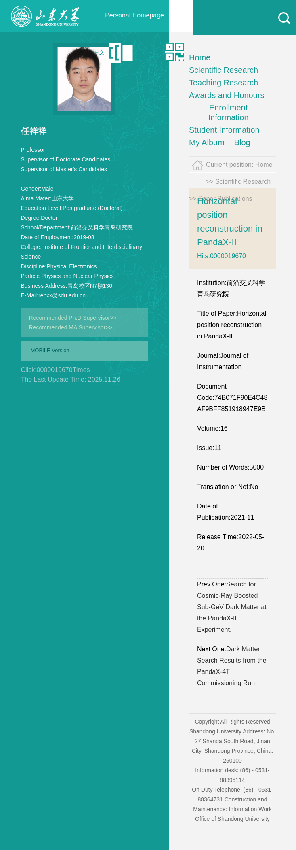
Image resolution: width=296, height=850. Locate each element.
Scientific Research (223, 70)
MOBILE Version (50, 350)
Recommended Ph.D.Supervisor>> (73, 317)
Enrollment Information (228, 112)
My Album (207, 142)
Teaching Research (223, 82)
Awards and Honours (226, 95)
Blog (242, 142)
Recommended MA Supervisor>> (70, 327)
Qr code (154, 52)
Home (199, 57)
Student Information (224, 129)
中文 (99, 52)
